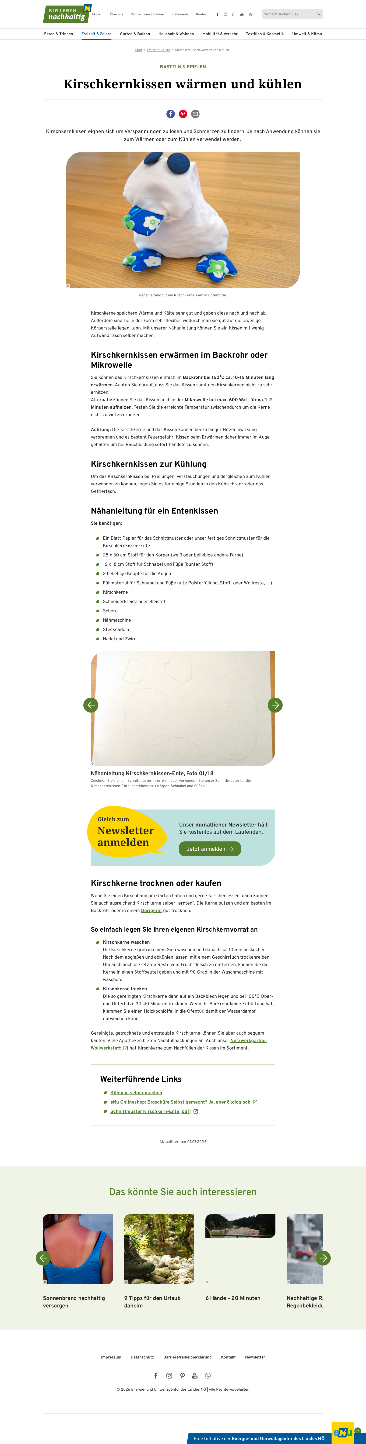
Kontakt (202, 14)
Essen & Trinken (58, 34)
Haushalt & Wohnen (176, 34)
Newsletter (255, 1357)
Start (138, 50)
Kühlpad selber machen (136, 1093)
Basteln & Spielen (183, 67)
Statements (180, 14)
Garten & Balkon (135, 34)
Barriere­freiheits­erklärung (187, 1357)
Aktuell (97, 14)
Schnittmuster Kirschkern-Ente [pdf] (150, 1112)
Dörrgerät (151, 911)
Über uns (116, 14)
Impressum (111, 1357)
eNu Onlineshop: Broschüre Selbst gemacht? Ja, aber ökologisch (180, 1102)
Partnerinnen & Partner (147, 14)
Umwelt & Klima (307, 34)
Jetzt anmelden (206, 849)
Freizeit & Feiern (96, 34)
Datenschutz (142, 1357)
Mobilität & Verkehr (220, 34)
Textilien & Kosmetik (265, 34)
